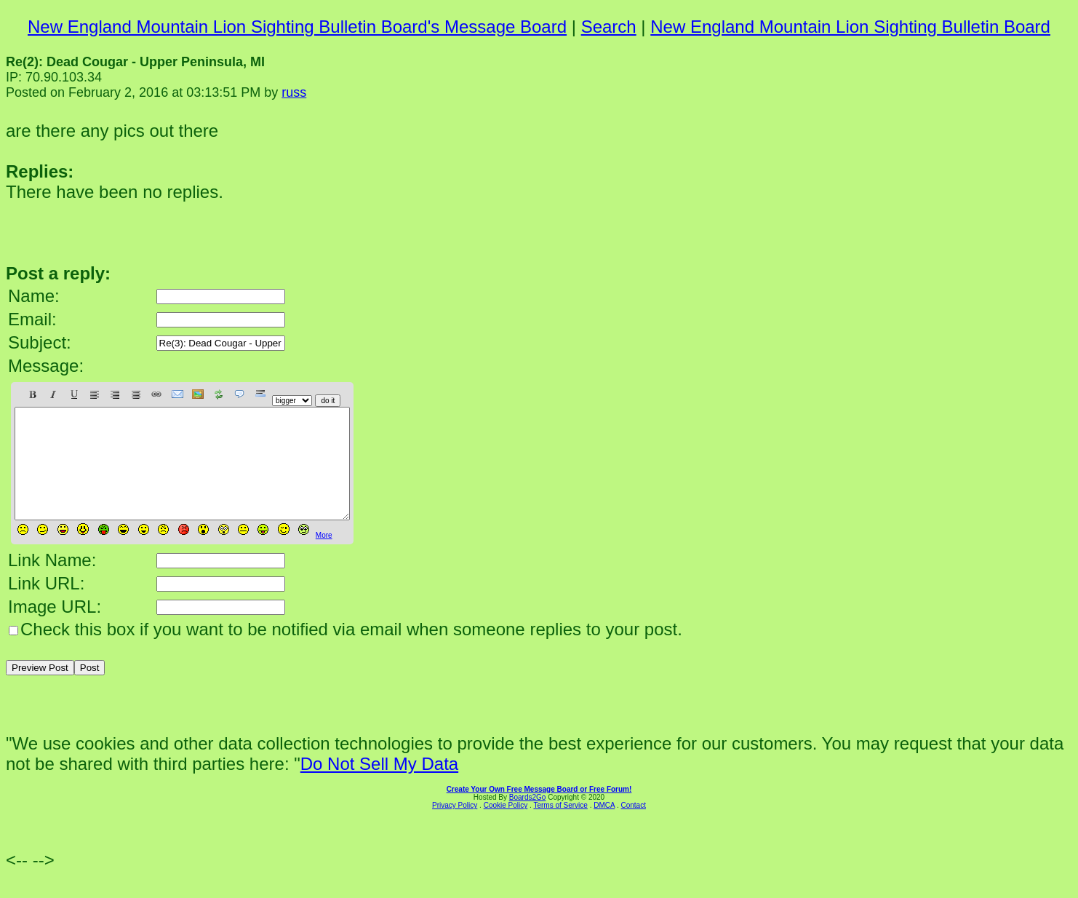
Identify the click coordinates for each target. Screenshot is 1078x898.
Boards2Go (527, 819)
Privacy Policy (454, 827)
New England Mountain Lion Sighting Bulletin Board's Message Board (297, 26)
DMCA (604, 827)
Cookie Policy (506, 827)
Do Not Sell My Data (379, 785)
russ (294, 92)
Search (608, 26)
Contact (632, 827)
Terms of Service (560, 827)
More (324, 557)
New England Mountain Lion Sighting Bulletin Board (850, 26)
